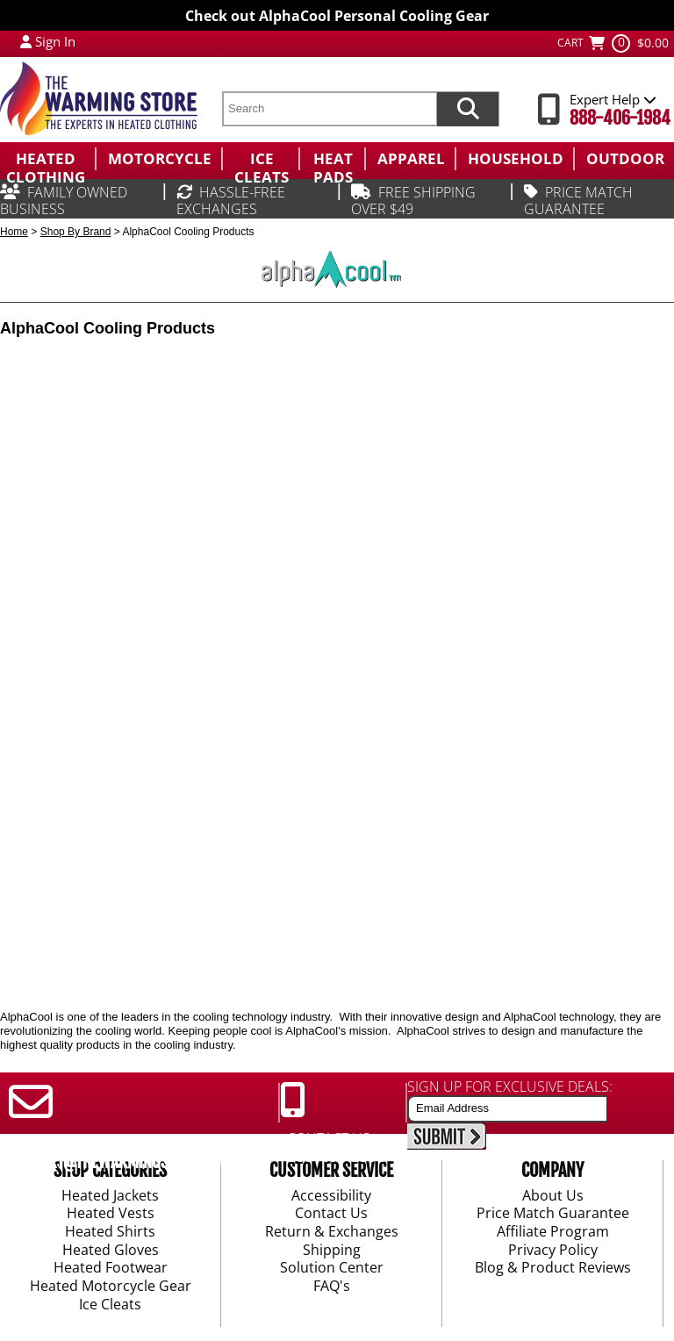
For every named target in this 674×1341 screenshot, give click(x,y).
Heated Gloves (110, 1250)
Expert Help (613, 99)
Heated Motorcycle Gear (110, 1286)
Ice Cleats (110, 1305)
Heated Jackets (110, 1196)
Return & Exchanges (331, 1232)
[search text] (329, 108)
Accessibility (331, 1196)
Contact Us (331, 1214)
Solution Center (332, 1269)
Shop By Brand (75, 232)
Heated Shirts (110, 1232)
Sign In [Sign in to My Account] (55, 41)
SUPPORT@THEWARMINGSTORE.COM (120, 1161)
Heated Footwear (111, 1269)
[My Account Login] (26, 41)
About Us (553, 1196)
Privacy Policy (553, 1250)
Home (14, 232)
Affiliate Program (553, 1232)
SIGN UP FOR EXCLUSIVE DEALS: (510, 1086)
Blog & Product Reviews (553, 1269)
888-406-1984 (620, 118)
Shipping (332, 1250)
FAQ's (331, 1286)
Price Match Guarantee (553, 1214)
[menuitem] (47, 159)
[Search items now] (467, 108)
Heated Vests (110, 1214)
